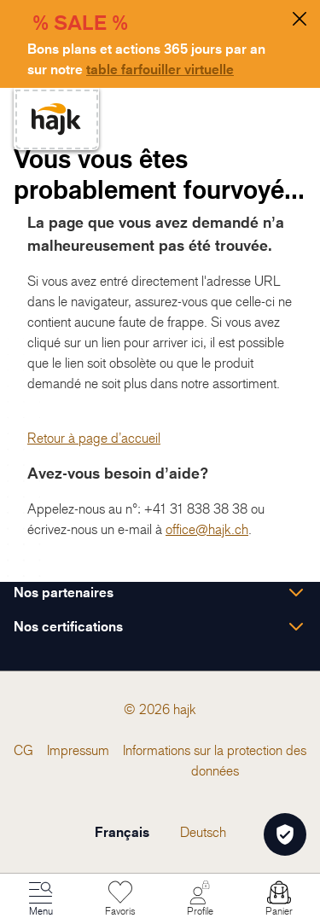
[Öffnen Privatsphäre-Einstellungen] (285, 834)
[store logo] (56, 119)
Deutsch (203, 831)
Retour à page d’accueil (93, 437)
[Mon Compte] (199, 899)
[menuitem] (23, 749)
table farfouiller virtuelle (160, 69)
